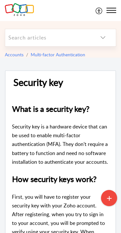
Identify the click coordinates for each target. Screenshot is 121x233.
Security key (38, 82)
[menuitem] (99, 10)
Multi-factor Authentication (58, 54)
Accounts (14, 54)
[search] (47, 37)
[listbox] (103, 37)
